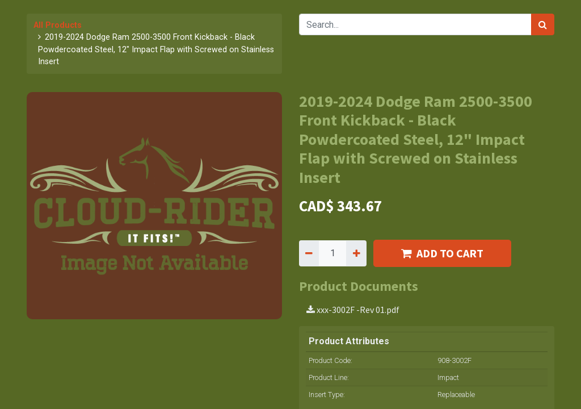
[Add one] (356, 253)
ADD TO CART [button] (442, 253)
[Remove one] (309, 253)
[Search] (542, 24)
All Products (57, 25)
